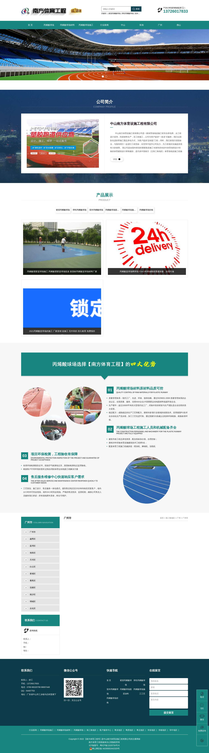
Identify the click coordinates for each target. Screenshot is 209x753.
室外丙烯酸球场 (141, 13)
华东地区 (152, 730)
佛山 (179, 25)
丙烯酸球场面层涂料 (113, 210)
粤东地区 (118, 730)
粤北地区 (141, 730)
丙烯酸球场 (49, 25)
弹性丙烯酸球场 (127, 13)
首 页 (30, 25)
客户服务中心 (106, 730)
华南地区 (163, 730)
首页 (162, 518)
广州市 (185, 518)
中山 (123, 25)
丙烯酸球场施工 (86, 25)
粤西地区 (130, 730)
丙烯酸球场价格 (146, 210)
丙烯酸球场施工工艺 (129, 210)
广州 (160, 25)
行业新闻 (104, 25)
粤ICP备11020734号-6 (109, 745)
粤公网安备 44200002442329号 (104, 748)
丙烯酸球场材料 (67, 25)
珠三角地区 (170, 518)
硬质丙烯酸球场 (114, 13)
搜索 (136, 9)
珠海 (141, 25)
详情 (116, 159)
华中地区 (174, 730)
